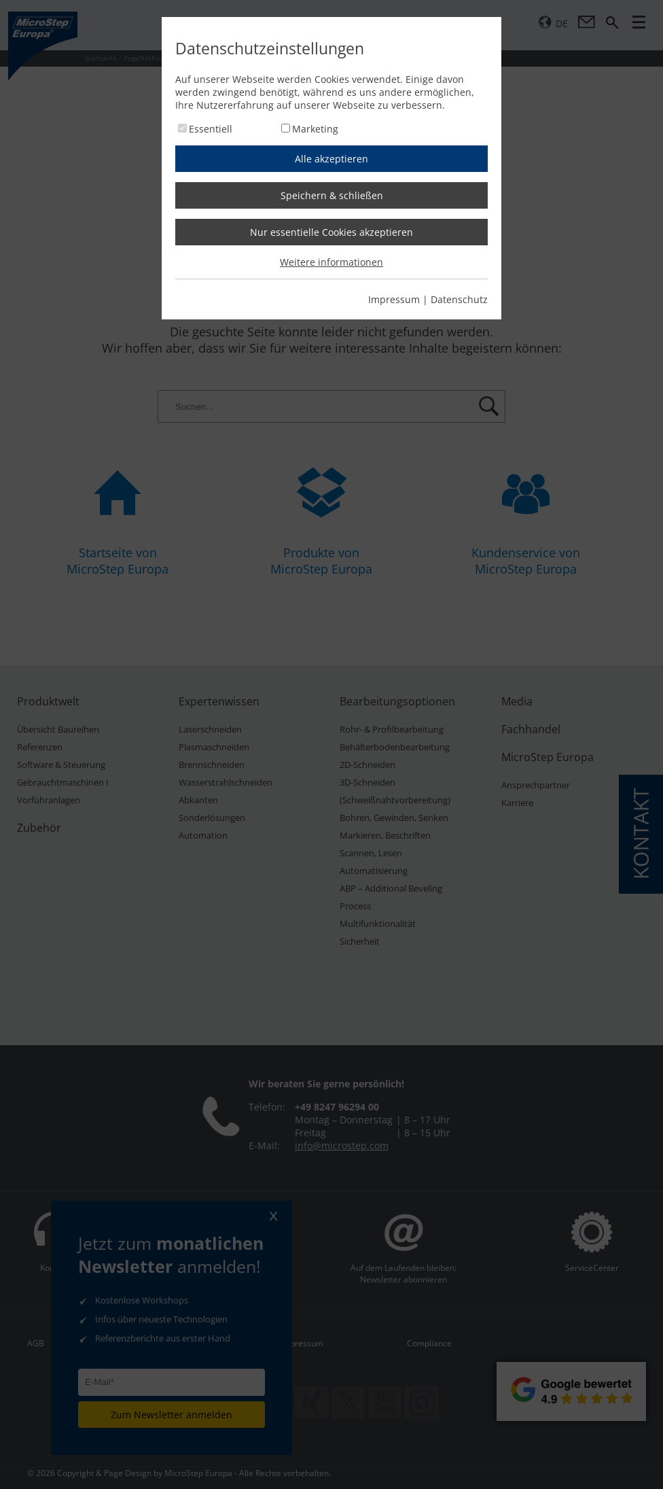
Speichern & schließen (332, 195)
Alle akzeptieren (331, 158)
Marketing (315, 128)
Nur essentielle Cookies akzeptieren (331, 232)
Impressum (394, 299)
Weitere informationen (331, 262)
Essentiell (210, 128)
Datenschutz (459, 299)
